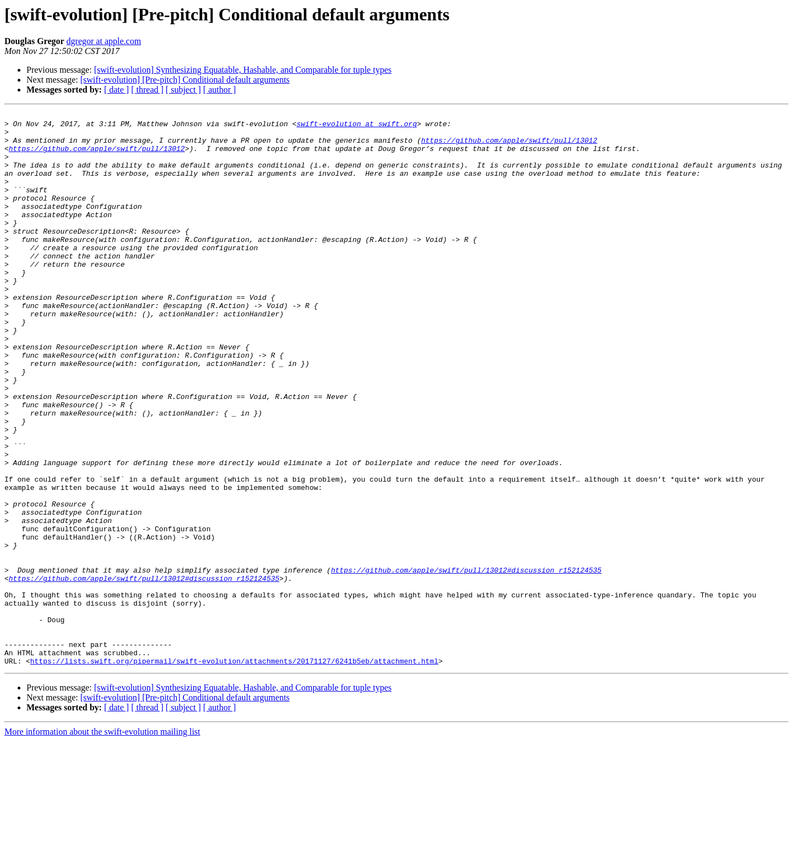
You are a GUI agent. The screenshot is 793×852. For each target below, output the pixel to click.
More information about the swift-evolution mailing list (102, 842)
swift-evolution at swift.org (356, 127)
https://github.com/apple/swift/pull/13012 (509, 147)
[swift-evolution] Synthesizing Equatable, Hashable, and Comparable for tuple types (243, 69)
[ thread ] (147, 89)
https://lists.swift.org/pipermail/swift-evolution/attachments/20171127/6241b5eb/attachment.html (234, 771)
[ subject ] (183, 89)
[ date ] (116, 89)
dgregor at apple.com (104, 41)
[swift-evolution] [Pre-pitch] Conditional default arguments (185, 79)
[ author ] (219, 89)
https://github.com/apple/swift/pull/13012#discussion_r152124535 (466, 662)
